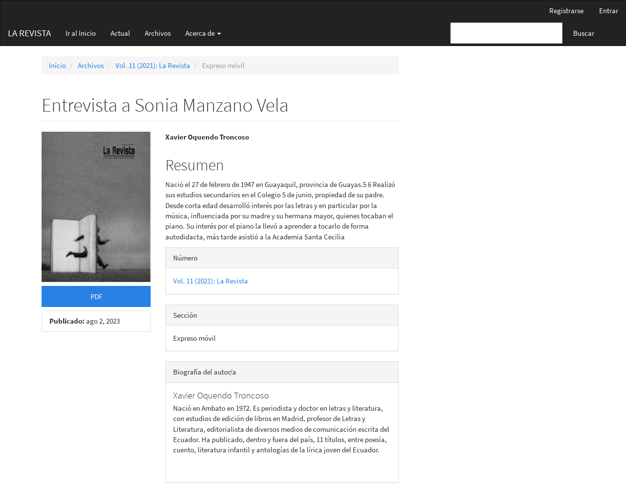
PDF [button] (96, 296)
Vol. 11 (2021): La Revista (152, 65)
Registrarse (566, 10)
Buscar (583, 33)
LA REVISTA (29, 33)
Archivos (158, 33)
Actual (120, 33)
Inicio (57, 65)
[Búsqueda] (506, 33)
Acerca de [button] (203, 33)
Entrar (608, 10)
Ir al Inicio (81, 33)
